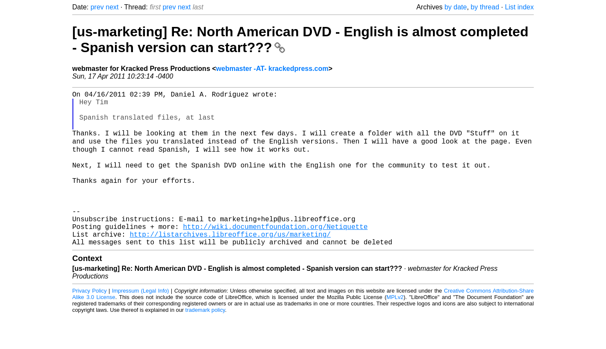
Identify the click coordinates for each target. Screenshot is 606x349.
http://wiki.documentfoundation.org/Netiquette (275, 255)
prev (97, 7)
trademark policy (205, 342)
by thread (485, 7)
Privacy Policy (89, 323)
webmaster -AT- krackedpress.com (272, 68)
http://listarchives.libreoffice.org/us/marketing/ (229, 265)
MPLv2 (394, 329)
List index (519, 7)
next (112, 7)
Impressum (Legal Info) (140, 323)
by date (455, 7)
